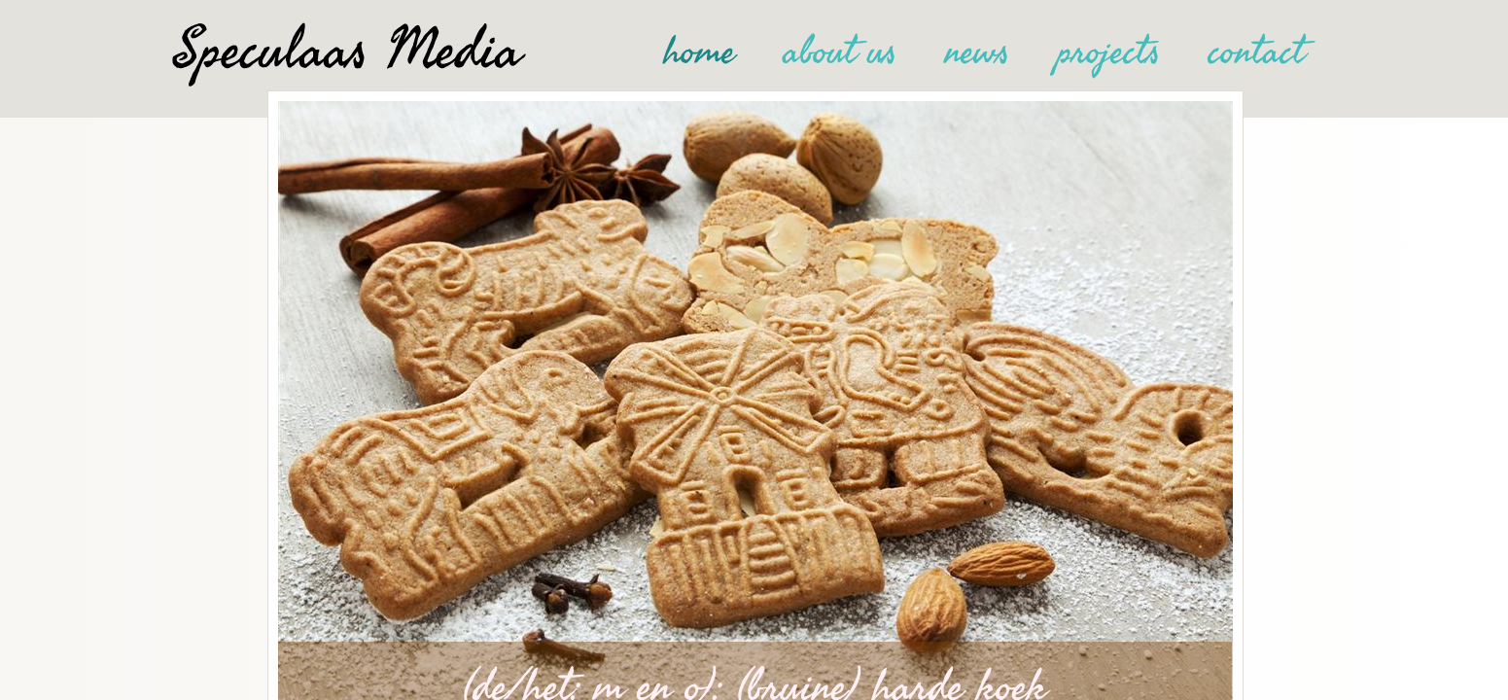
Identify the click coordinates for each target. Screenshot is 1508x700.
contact (1257, 51)
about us (840, 51)
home (699, 51)
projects (1109, 51)
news (977, 51)
